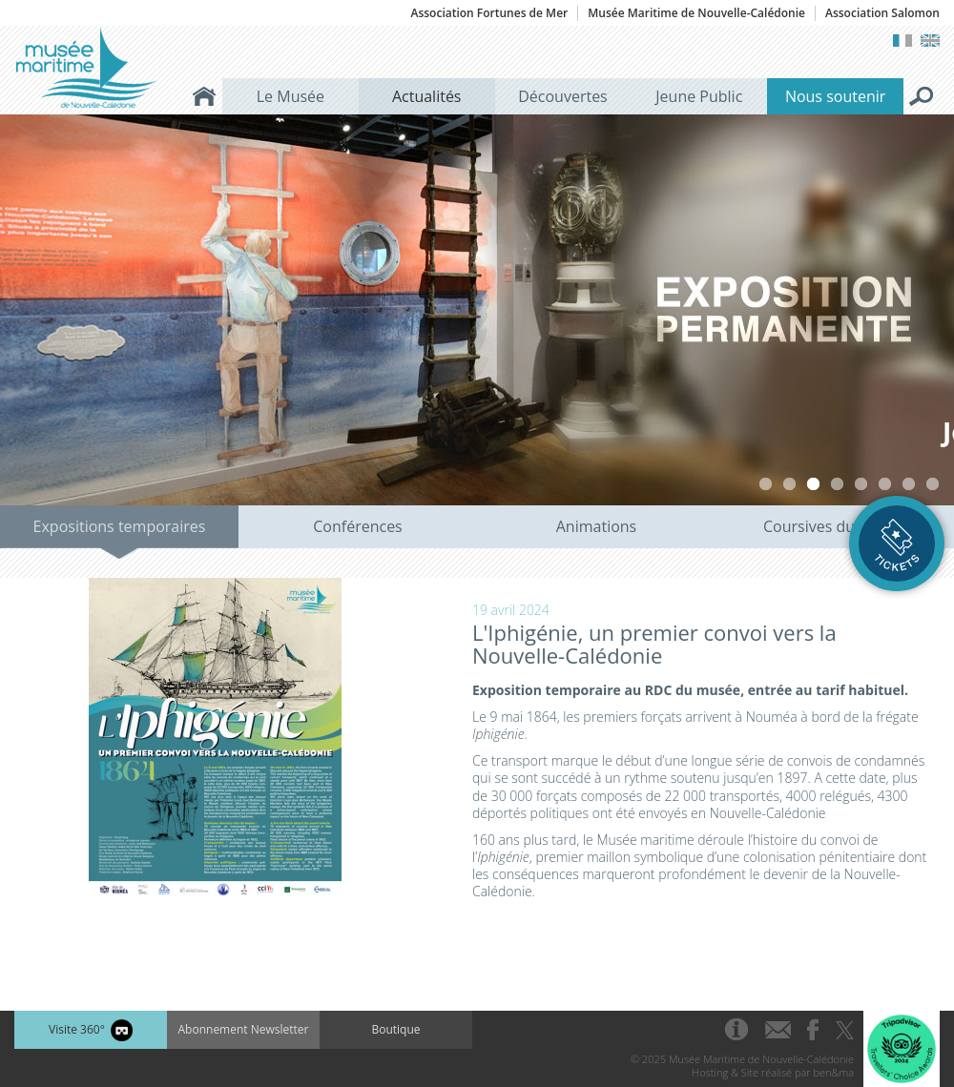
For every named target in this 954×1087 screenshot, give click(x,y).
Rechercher (921, 96)
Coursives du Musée (834, 526)
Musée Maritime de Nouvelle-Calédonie (696, 13)
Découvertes (563, 96)
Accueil (204, 96)
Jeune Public (698, 96)
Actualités (427, 96)
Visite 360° (91, 1030)
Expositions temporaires (119, 526)
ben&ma (834, 1072)
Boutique (395, 1029)
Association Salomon (882, 13)
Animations (596, 526)
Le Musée (290, 96)
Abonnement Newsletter (243, 1029)
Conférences (358, 526)
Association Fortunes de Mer (489, 13)
